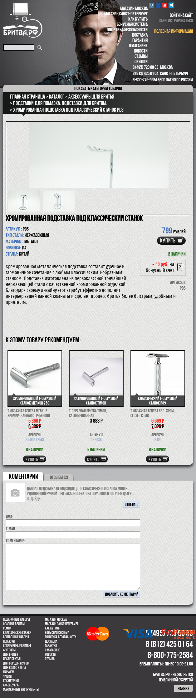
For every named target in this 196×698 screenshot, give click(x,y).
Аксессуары (11, 685)
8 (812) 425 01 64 (145, 73)
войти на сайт (181, 15)
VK (151, 5)
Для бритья (10, 654)
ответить (131, 504)
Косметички (11, 681)
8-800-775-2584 (145, 79)
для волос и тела (14, 667)
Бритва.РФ (22, 20)
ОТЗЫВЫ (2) (59, 477)
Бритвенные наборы (16, 637)
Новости (141, 50)
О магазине (138, 45)
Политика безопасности (127, 29)
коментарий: (15, 540)
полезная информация (173, 31)
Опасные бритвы (14, 624)
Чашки (7, 676)
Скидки (141, 61)
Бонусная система (132, 24)
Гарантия (140, 40)
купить (168, 240)
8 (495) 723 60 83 (145, 67)
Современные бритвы (17, 646)
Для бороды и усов (16, 663)
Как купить (138, 19)
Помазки (9, 641)
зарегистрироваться (176, 20)
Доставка (140, 35)
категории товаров (98, 88)
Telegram (171, 5)
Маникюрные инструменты (21, 689)
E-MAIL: (11, 528)
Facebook (158, 5)
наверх (183, 688)
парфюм (8, 672)
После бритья (12, 659)
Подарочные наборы (16, 619)
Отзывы (141, 56)
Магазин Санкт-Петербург (126, 13)
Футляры (9, 650)
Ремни (7, 628)
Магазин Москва (134, 8)
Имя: (9, 516)
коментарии (23, 476)
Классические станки (17, 632)
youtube (164, 5)
